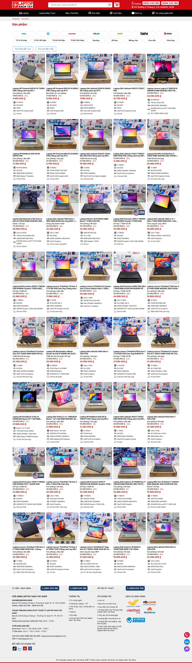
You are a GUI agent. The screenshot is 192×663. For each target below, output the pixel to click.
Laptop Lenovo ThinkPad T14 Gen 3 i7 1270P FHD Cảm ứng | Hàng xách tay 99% (61, 287)
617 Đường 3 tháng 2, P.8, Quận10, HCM (152, 7)
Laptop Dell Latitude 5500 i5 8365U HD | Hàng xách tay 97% (95, 89)
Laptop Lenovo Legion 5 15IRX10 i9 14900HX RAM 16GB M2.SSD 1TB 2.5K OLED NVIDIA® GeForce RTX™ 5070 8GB (162, 89)
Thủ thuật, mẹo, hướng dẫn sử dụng (82, 608)
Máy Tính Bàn (71, 13)
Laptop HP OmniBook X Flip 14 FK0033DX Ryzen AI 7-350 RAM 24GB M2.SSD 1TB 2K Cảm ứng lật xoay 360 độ (27, 418)
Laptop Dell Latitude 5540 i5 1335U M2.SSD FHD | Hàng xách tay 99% (95, 155)
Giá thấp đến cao (23, 49)
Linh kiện (117, 13)
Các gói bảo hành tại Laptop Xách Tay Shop (80, 619)
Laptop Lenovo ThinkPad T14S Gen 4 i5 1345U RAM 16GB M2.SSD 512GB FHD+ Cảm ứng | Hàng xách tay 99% (163, 287)
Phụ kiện (96, 13)
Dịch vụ (138, 13)
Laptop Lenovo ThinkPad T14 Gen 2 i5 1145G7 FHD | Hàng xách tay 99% (61, 548)
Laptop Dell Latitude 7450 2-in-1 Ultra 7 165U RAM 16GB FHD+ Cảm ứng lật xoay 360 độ (161, 220)
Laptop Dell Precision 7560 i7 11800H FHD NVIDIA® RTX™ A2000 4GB (29, 483)
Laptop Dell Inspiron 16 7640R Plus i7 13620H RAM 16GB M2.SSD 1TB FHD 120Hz (129, 483)
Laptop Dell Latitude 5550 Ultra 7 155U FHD (161, 418)
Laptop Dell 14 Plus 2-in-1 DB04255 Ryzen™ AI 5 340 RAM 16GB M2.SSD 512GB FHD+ (61, 418)
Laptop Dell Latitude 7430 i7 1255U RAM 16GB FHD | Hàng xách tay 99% (129, 418)
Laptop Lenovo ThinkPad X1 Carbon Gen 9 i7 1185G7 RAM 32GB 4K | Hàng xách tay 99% (163, 352)
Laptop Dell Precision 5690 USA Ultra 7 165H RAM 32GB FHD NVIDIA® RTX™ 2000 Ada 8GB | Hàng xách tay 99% (129, 287)
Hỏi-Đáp (73, 615)
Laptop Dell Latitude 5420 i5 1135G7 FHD (129, 89)
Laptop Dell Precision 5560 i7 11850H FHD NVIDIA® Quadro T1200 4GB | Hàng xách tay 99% (29, 287)
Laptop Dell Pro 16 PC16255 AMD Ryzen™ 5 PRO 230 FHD (94, 220)
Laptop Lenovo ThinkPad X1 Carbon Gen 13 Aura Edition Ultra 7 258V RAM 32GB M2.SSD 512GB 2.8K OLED (95, 287)
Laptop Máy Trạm (47, 13)
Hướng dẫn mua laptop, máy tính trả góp (109, 622)
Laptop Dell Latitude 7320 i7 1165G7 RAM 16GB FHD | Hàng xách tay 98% (129, 155)
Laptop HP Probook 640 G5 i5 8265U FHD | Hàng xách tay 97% (62, 155)
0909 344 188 (170, 3)
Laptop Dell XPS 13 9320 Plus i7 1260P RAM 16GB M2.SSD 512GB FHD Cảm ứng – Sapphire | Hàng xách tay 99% (163, 155)
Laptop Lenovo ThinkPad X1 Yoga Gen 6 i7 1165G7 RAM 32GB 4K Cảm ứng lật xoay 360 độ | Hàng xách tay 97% (95, 548)
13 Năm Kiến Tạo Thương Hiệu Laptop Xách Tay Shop (110, 611)
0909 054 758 (135, 588)
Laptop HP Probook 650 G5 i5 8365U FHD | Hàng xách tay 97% (62, 89)
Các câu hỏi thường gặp (108, 615)
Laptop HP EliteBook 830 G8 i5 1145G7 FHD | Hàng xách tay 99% (94, 418)
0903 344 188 (151, 3)
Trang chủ (15, 19)
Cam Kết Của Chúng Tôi (108, 607)
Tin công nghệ (76, 600)
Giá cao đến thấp (46, 49)
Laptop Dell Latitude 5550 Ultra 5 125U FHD (161, 548)
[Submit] (109, 4)
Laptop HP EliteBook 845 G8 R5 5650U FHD (26, 155)
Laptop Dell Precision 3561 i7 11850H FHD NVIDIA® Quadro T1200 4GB (129, 220)
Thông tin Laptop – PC (79, 604)
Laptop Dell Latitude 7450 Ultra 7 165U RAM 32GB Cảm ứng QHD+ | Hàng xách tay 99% (60, 220)
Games (73, 612)
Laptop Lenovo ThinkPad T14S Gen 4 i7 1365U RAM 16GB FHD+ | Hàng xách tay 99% (29, 548)
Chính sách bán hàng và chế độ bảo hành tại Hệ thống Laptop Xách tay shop (109, 628)
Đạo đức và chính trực (107, 604)
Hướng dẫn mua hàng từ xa (109, 618)
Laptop (25, 13)
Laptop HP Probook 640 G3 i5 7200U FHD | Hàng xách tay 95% (29, 89)
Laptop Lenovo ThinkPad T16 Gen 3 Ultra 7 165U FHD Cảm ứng (61, 483)
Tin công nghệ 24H (164, 13)
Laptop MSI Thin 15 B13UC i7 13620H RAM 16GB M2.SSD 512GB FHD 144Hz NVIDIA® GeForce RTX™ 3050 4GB (163, 483)
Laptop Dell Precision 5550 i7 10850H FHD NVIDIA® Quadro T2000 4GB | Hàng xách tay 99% (95, 483)
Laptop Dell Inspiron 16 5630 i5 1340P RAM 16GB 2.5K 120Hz (126, 548)
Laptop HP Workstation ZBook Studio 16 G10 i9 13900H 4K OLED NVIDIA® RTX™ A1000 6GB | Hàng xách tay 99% (60, 352)
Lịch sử (101, 600)
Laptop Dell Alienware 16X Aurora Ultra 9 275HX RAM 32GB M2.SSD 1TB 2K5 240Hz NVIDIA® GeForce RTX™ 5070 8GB (27, 220)
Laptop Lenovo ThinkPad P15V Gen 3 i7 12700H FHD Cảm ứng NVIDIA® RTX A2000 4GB (129, 352)
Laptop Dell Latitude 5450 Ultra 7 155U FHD (94, 352)
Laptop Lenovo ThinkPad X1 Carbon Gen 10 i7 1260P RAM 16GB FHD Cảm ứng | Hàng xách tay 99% (28, 352)
